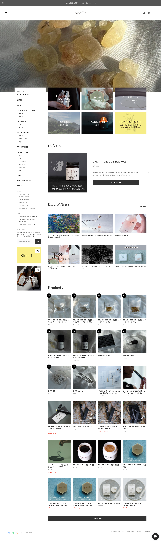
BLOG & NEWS (24, 197)
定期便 (19, 100)
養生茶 (21, 136)
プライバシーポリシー (25, 205)
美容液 (21, 113)
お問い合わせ (23, 203)
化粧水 (21, 116)
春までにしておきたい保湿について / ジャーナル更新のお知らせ (63, 267)
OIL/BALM (21, 122)
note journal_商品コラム (27, 224)
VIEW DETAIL (116, 182)
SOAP (19, 105)
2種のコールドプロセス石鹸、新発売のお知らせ (130, 266)
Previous (5, 56)
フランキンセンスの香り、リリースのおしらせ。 (96, 267)
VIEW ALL (142, 206)
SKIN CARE (23, 167)
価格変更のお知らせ (121, 235)
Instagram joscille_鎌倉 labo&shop (27, 220)
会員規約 (147, 531)
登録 (38, 241)
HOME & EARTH (24, 152)
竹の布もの (22, 161)
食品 (20, 155)
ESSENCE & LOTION (26, 110)
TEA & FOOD (23, 133)
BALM (21, 127)
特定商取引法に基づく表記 (27, 208)
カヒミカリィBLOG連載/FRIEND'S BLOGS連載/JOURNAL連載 (63, 236)
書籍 (20, 170)
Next (156, 56)
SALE (19, 186)
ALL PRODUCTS (24, 181)
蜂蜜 (20, 142)
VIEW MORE (97, 518)
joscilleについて (24, 194)
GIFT (19, 175)
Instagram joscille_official (28, 216)
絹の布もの (22, 164)
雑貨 (20, 158)
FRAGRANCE (22, 147)
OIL (20, 124)
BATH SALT (23, 139)
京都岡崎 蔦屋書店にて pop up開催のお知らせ (97, 235)
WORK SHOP (23, 95)
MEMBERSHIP (24, 200)
